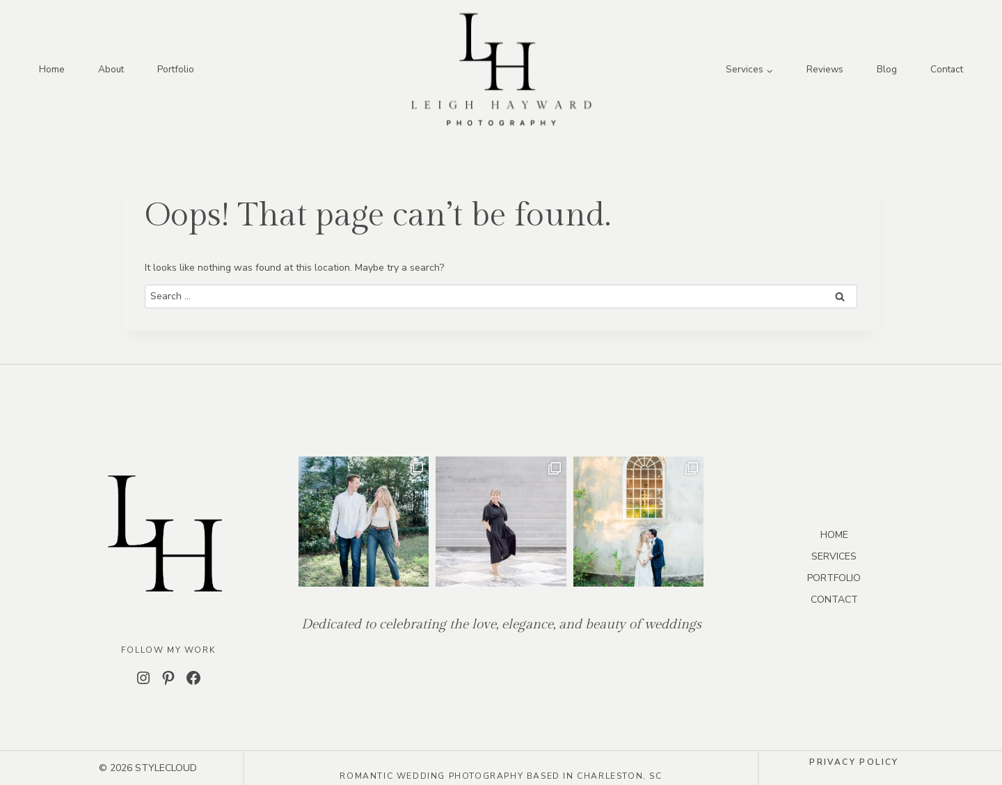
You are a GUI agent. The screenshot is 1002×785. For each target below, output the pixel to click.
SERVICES (834, 556)
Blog (887, 69)
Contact (946, 69)
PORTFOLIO (834, 578)
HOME (834, 534)
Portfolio (175, 69)
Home (52, 69)
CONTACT (834, 599)
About (111, 69)
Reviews (824, 69)
